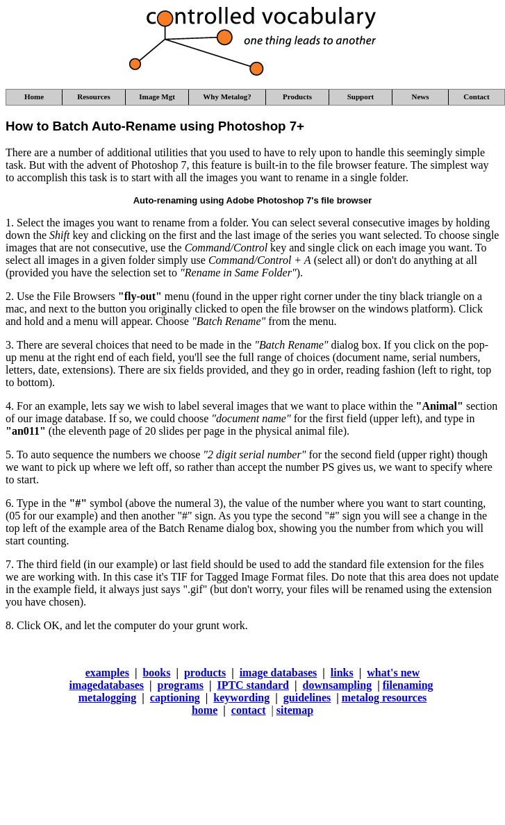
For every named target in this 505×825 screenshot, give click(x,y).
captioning (175, 697)
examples (107, 672)
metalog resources (384, 697)
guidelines (307, 697)
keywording (241, 697)
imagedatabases (106, 685)
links (342, 672)
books (156, 672)
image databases (278, 672)
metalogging (107, 697)
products (205, 672)
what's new (393, 672)
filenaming (408, 685)
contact (248, 710)
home (204, 710)
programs (181, 685)
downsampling (337, 685)
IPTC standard (253, 685)
